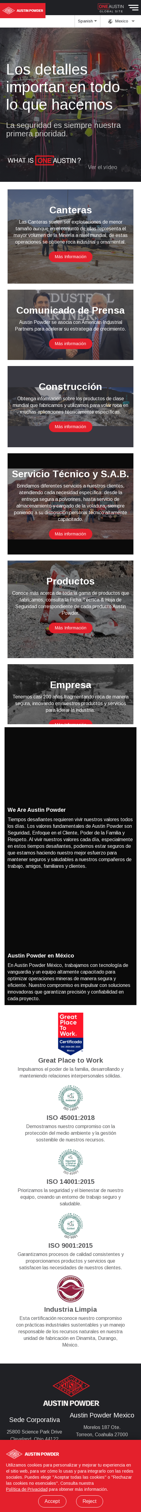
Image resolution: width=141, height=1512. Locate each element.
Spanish (87, 23)
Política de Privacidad (27, 1489)
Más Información (70, 256)
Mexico (121, 21)
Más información (70, 343)
